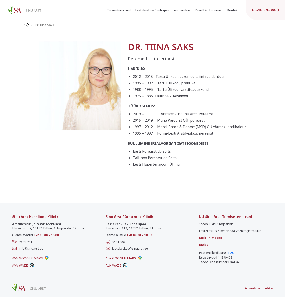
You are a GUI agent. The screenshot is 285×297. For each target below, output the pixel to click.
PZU (231, 253)
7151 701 (22, 242)
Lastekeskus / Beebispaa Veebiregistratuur (230, 231)
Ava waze (23, 265)
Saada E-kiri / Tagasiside (216, 224)
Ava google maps (30, 258)
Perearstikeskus (265, 10)
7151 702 (116, 242)
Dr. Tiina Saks (44, 25)
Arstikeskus (182, 10)
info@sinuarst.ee (27, 248)
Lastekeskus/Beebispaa (152, 10)
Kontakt (233, 10)
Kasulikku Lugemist (209, 10)
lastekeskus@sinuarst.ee (127, 248)
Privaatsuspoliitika (258, 288)
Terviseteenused (119, 10)
